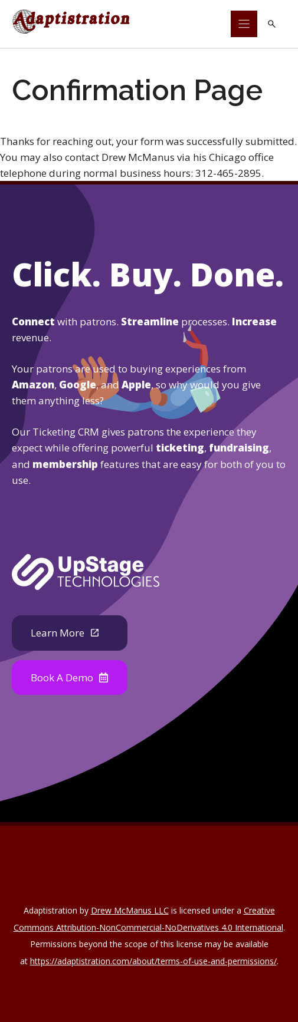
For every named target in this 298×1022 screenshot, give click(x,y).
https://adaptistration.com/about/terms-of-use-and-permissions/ (153, 961)
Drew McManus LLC (130, 910)
